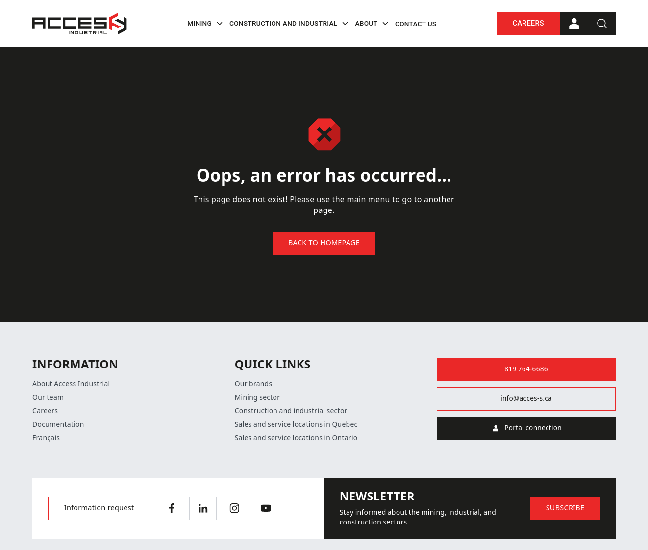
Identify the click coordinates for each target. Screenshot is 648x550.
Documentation (58, 424)
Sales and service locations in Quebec (296, 424)
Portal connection (526, 428)
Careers (528, 23)
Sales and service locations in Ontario (296, 438)
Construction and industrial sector (291, 411)
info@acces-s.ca (526, 398)
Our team (48, 397)
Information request (99, 508)
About (373, 23)
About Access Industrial (71, 384)
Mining (206, 23)
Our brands (254, 384)
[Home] (79, 23)
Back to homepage (324, 243)
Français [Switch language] (46, 438)
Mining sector (257, 397)
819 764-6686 (526, 369)
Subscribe (565, 508)
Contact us (415, 23)
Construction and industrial (290, 23)
